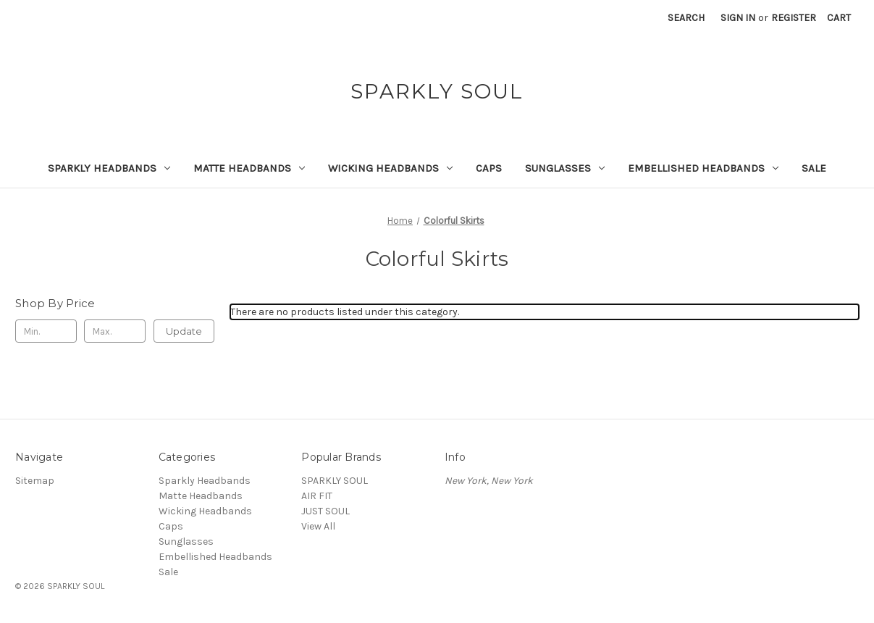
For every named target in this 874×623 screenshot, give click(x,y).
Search (686, 18)
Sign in (737, 18)
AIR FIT (316, 496)
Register (793, 18)
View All (318, 526)
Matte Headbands (249, 168)
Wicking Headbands (390, 168)
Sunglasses (565, 168)
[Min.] (46, 331)
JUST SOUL (325, 511)
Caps (489, 168)
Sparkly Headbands (109, 168)
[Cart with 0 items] (839, 17)
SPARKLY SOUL (334, 480)
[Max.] (115, 331)
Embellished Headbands (703, 168)
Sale (814, 168)
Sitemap (34, 480)
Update (184, 331)
